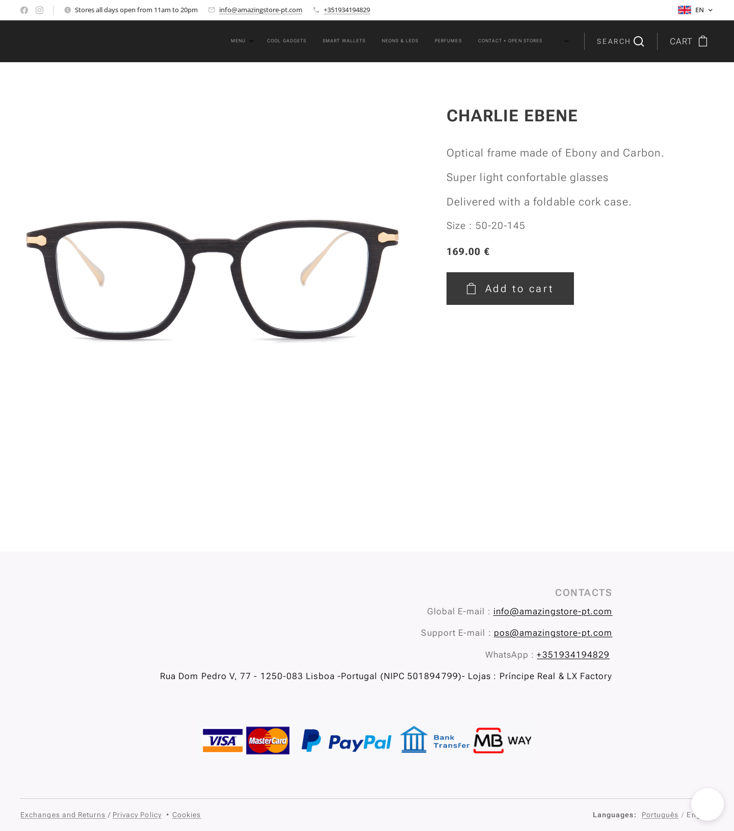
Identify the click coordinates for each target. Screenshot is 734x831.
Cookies (186, 815)
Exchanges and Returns (63, 815)
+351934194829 (347, 9)
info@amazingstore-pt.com (260, 9)
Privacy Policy (137, 815)
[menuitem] (425, 41)
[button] (620, 41)
